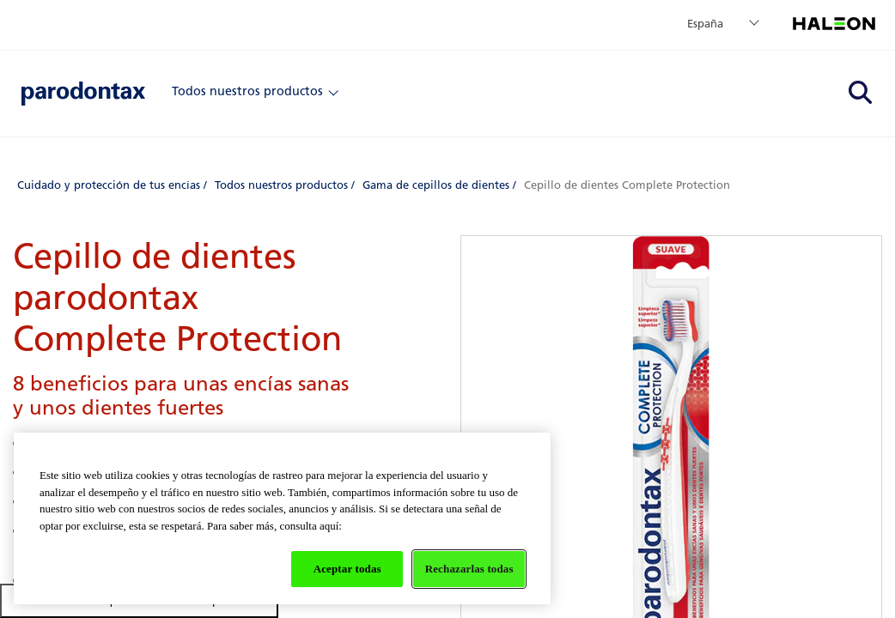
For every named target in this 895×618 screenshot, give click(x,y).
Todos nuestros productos (247, 91)
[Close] (333, 91)
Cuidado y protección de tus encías (108, 185)
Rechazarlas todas (469, 568)
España (705, 23)
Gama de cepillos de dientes (435, 185)
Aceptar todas (347, 568)
